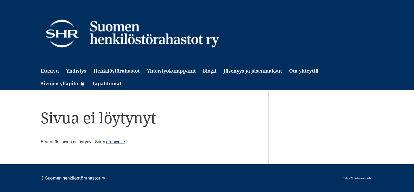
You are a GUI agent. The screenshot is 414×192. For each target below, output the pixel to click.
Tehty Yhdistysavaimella (357, 178)
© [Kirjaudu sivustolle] (43, 178)
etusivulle (115, 141)
